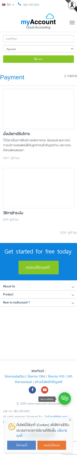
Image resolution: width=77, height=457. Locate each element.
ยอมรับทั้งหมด (52, 445)
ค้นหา (38, 59)
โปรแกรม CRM (36, 376)
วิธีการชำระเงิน (13, 213)
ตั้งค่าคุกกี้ (21, 445)
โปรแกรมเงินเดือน (14, 376)
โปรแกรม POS (56, 376)
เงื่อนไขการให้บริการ (16, 134)
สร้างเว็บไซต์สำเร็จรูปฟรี (48, 381)
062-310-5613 (31, 4)
